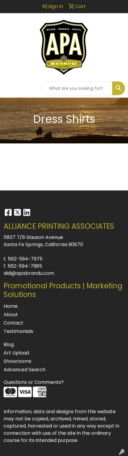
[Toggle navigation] (9, 88)
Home (11, 306)
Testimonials (18, 331)
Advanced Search (24, 369)
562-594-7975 (25, 258)
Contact (13, 322)
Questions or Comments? (34, 382)
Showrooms (17, 361)
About (11, 314)
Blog (9, 344)
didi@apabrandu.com (29, 273)
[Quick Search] (76, 88)
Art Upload (16, 352)
